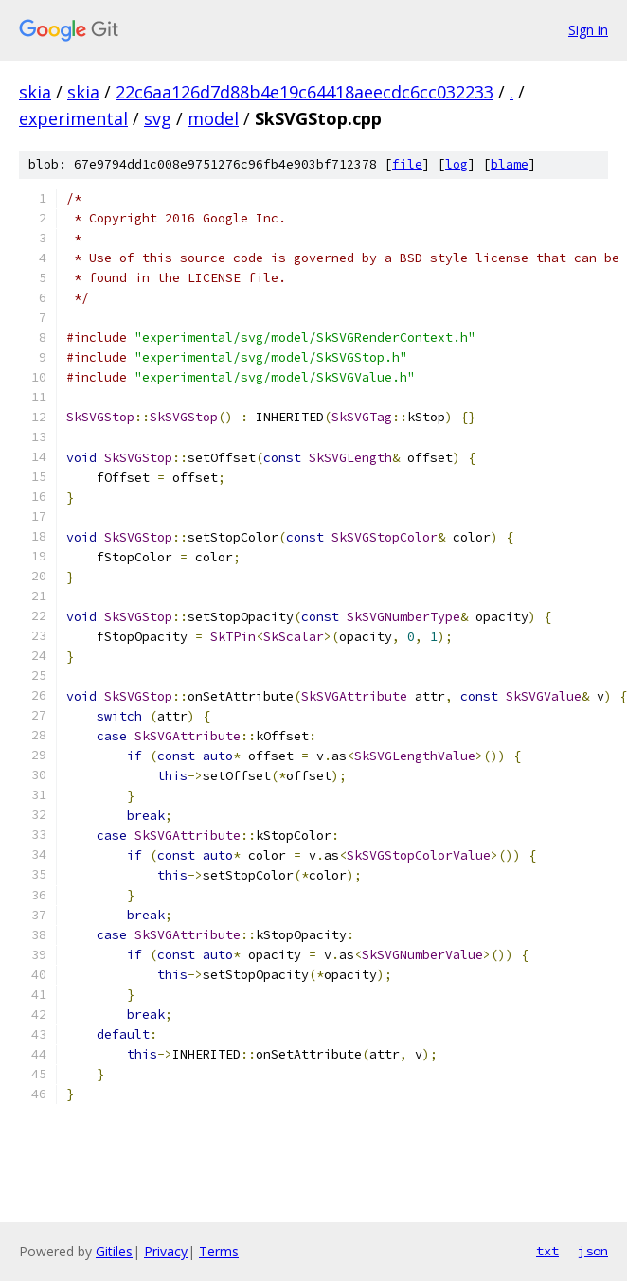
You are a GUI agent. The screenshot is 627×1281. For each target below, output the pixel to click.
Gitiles (114, 1251)
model (213, 118)
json (593, 1250)
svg (157, 118)
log (456, 164)
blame (509, 164)
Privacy (166, 1251)
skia (35, 91)
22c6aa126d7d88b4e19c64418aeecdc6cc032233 (304, 91)
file (407, 164)
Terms (219, 1251)
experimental (73, 118)
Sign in (588, 30)
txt (547, 1250)
